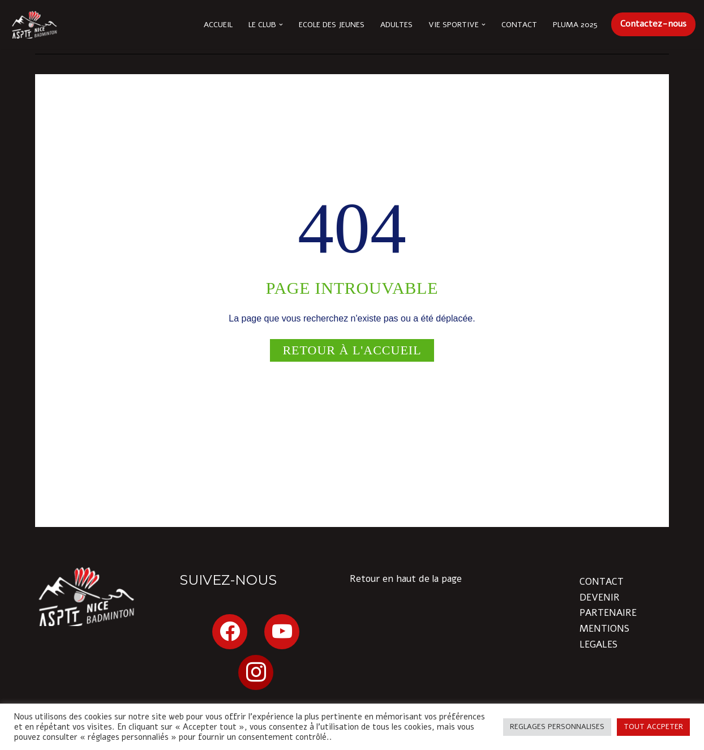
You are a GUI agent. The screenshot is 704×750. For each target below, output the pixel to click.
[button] (281, 25)
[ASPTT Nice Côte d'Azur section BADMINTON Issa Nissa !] (33, 24)
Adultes (396, 24)
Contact (519, 24)
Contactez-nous (653, 24)
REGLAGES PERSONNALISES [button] (557, 727)
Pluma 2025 (575, 24)
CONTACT (601, 581)
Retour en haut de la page (406, 578)
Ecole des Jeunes (331, 24)
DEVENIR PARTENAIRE (608, 605)
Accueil (218, 24)
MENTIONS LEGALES (604, 636)
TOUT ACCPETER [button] (653, 727)
